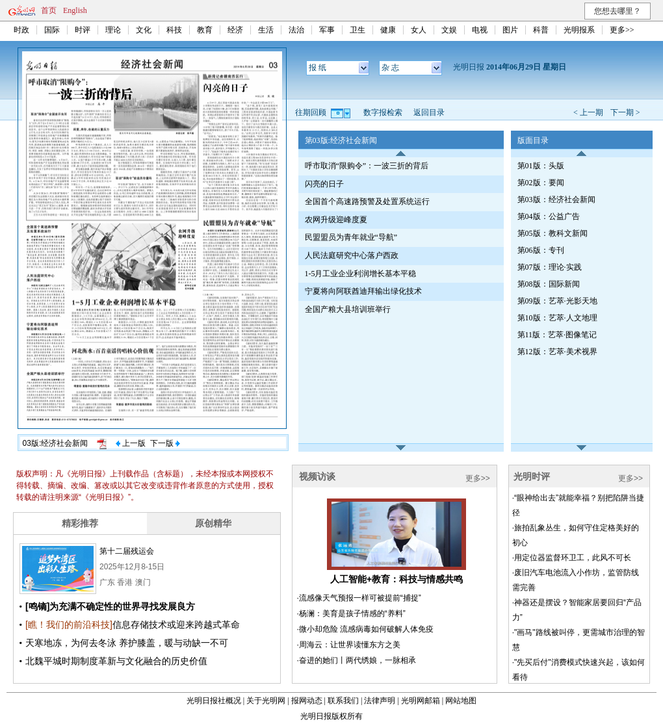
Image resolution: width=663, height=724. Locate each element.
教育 (205, 29)
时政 (21, 29)
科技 (174, 29)
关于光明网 (265, 700)
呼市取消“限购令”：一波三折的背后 (367, 165)
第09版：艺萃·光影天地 (557, 300)
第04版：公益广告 (548, 216)
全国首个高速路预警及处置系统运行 (367, 201)
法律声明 (379, 700)
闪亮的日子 (324, 183)
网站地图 (460, 700)
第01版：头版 (540, 165)
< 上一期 (588, 112)
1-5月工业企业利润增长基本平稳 (361, 273)
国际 (52, 29)
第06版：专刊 (540, 250)
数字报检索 (382, 112)
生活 (266, 29)
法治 (296, 29)
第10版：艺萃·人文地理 (557, 317)
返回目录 (429, 112)
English (75, 10)
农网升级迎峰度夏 (336, 219)
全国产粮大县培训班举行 (348, 309)
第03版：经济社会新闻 (556, 199)
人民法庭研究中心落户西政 (351, 255)
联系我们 (343, 700)
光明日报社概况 (214, 700)
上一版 (131, 443)
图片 (510, 29)
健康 (388, 29)
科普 (541, 29)
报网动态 (306, 700)
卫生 (357, 29)
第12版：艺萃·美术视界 (557, 351)
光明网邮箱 (420, 700)
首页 (49, 10)
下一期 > (625, 112)
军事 (327, 29)
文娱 (449, 29)
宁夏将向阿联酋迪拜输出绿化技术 (363, 291)
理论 (113, 29)
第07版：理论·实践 (549, 267)
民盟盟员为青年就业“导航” (351, 237)
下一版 (165, 443)
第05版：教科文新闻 (552, 233)
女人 (418, 29)
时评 (82, 29)
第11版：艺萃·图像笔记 (557, 334)
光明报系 (579, 29)
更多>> (622, 29)
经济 (235, 29)
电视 (480, 29)
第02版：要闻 (540, 182)
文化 (143, 29)
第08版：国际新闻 (548, 284)
